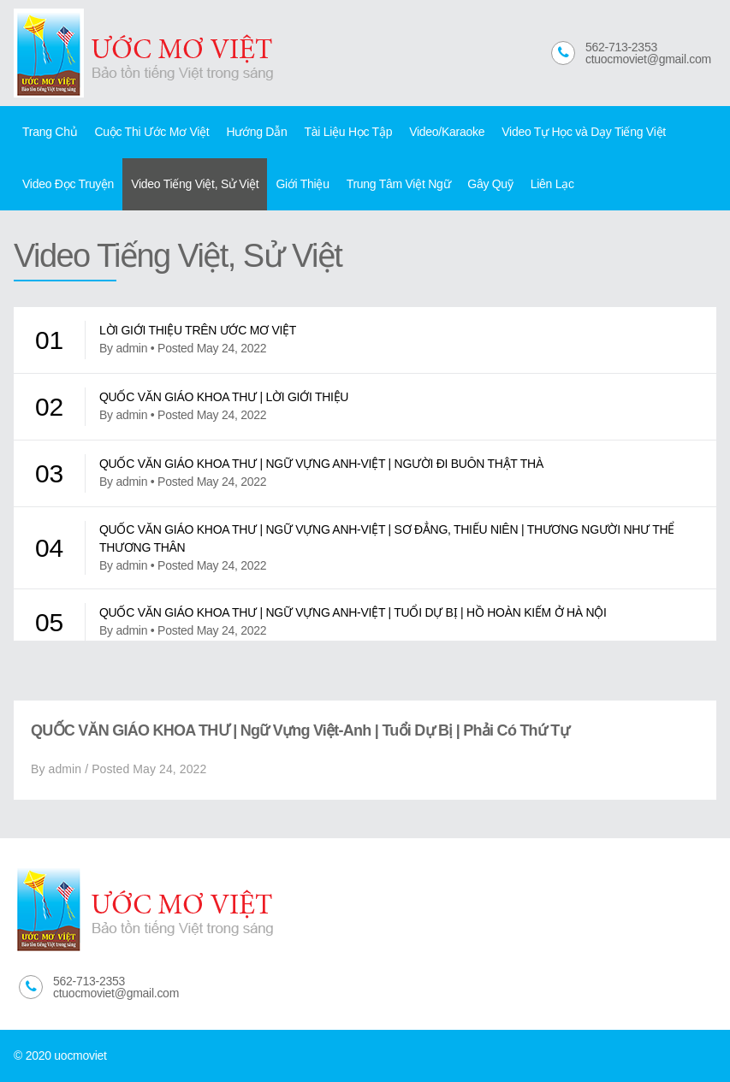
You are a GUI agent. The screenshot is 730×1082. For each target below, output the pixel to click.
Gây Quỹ (490, 184)
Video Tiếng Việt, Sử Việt (194, 184)
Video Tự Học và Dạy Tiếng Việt (584, 132)
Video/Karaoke (446, 132)
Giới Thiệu (302, 184)
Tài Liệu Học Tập (348, 132)
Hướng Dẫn (256, 132)
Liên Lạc (552, 184)
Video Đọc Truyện (68, 184)
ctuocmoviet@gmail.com (648, 59)
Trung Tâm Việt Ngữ (399, 184)
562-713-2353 (621, 47)
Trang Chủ (49, 132)
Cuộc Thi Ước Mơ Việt (151, 132)
